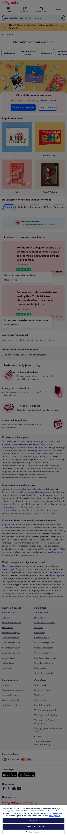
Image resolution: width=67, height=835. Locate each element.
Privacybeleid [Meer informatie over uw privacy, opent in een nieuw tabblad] (54, 816)
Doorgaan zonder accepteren (33, 826)
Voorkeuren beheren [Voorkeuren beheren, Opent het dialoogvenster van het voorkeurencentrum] (33, 832)
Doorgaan (33, 821)
